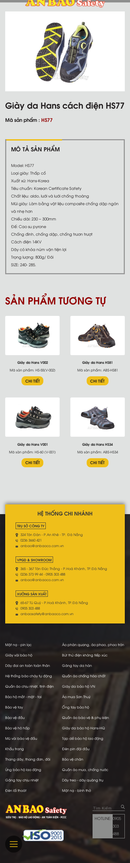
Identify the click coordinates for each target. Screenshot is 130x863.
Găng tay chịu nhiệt (21, 780)
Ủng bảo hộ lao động (23, 769)
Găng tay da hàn (77, 665)
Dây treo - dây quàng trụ (82, 780)
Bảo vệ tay (14, 707)
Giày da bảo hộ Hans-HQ (83, 728)
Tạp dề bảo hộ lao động (82, 738)
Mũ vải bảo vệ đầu (21, 738)
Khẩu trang (14, 748)
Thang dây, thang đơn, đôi (27, 759)
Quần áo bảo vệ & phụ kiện (85, 717)
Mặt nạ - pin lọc (18, 644)
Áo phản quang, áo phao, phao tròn (93, 644)
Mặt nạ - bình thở (76, 790)
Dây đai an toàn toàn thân (27, 665)
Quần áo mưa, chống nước (85, 769)
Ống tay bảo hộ (75, 707)
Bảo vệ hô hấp (17, 728)
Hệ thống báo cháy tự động (28, 675)
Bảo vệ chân (72, 759)
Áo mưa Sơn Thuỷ (76, 696)
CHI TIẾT (32, 381)
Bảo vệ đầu (15, 717)
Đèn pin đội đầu (75, 748)
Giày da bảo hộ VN (78, 686)
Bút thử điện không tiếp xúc (84, 655)
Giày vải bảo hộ (18, 655)
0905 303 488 (117, 825)
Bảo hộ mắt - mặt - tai (23, 696)
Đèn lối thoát (15, 790)
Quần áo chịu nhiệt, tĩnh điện (29, 686)
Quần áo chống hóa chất (83, 675)
